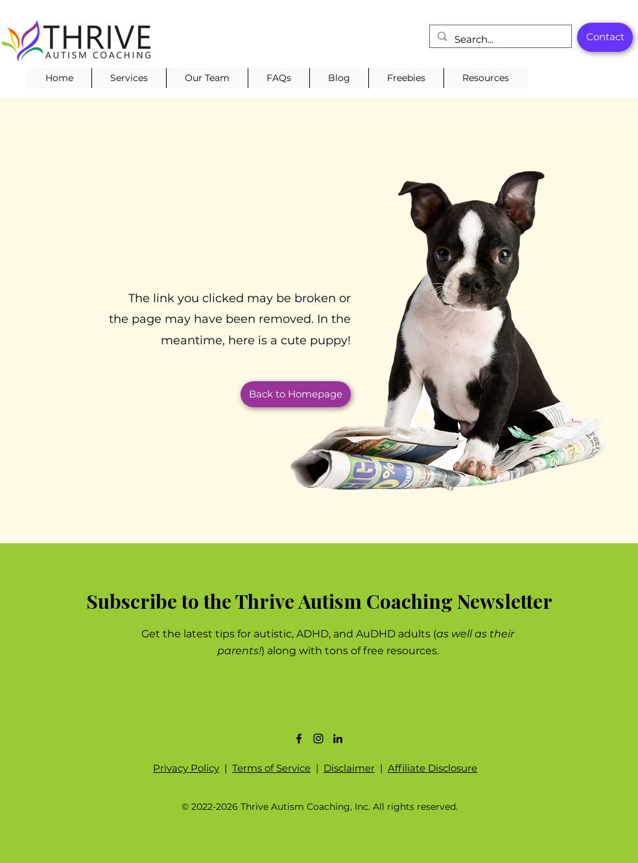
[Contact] (605, 37)
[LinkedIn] (337, 738)
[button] (128, 78)
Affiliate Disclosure (432, 768)
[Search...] (499, 39)
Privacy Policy (186, 768)
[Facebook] (298, 738)
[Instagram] (318, 738)
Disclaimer (349, 768)
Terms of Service (271, 768)
